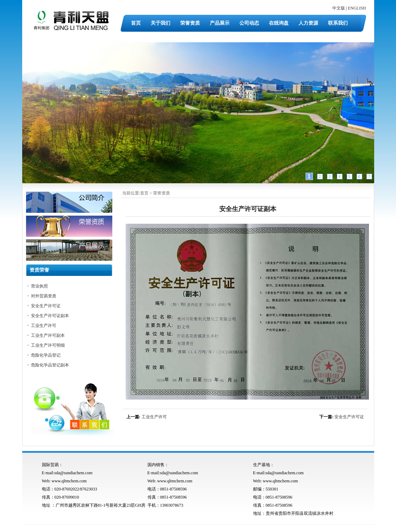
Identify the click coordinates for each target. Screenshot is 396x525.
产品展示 (220, 23)
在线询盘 (279, 23)
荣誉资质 (190, 23)
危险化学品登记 (46, 355)
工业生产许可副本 (48, 335)
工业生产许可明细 (48, 345)
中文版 (338, 8)
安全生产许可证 (349, 416)
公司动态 (249, 23)
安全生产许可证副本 (50, 315)
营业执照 (39, 286)
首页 (136, 23)
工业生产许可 (154, 416)
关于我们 (160, 23)
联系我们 (338, 23)
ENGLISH (357, 8)
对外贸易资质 (43, 296)
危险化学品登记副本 (50, 365)
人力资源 (308, 23)
